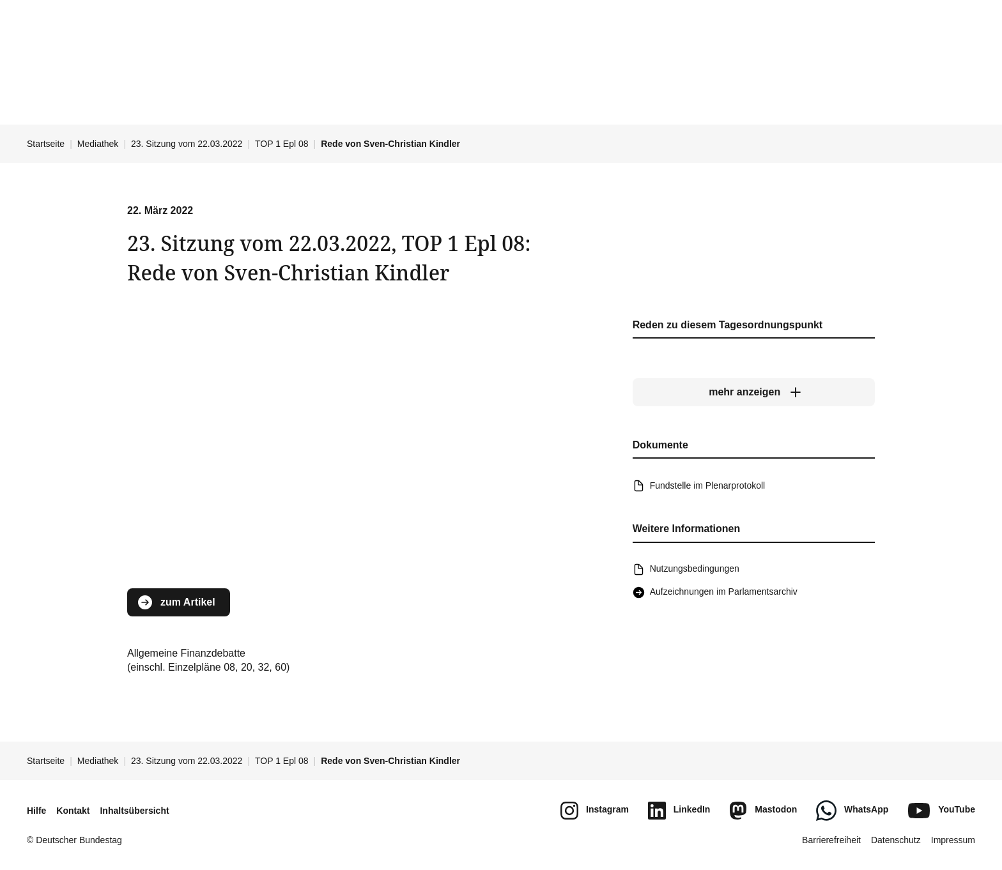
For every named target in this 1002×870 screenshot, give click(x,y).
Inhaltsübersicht (134, 810)
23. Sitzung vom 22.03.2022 (186, 144)
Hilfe (36, 810)
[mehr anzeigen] (754, 393)
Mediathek (98, 144)
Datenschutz (896, 840)
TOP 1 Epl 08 (282, 144)
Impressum (953, 840)
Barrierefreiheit (831, 840)
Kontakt (72, 810)
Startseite (46, 144)
